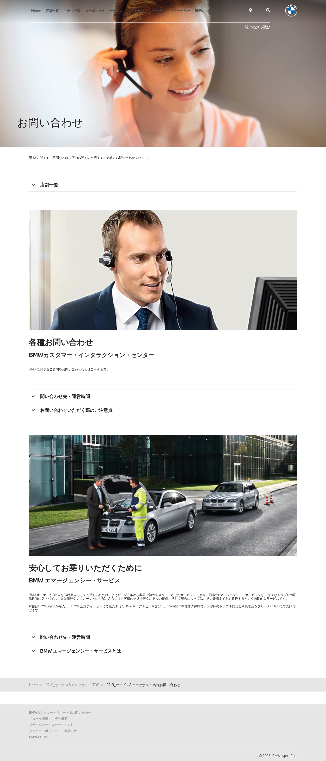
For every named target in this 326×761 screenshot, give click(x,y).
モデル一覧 (71, 10)
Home (36, 10)
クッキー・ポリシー (43, 731)
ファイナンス (137, 10)
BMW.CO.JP (38, 737)
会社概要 (61, 718)
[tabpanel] (163, 270)
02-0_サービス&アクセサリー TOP (72, 684)
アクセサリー (180, 10)
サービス (158, 10)
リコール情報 (38, 718)
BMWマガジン (206, 10)
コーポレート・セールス (103, 10)
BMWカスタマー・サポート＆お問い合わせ (60, 712)
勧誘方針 (70, 731)
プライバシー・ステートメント (51, 725)
